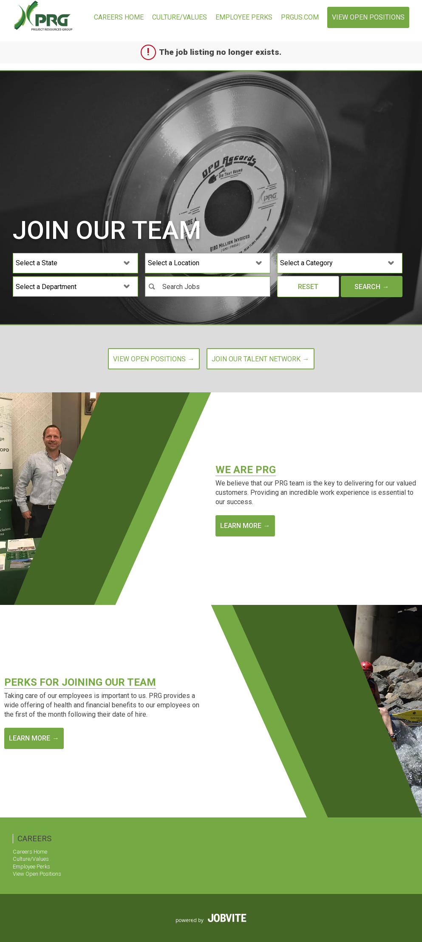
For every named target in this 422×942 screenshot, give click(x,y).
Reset (308, 287)
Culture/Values (179, 17)
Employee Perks (243, 17)
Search (367, 287)
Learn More (240, 526)
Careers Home (119, 17)
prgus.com (300, 17)
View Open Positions (368, 17)
